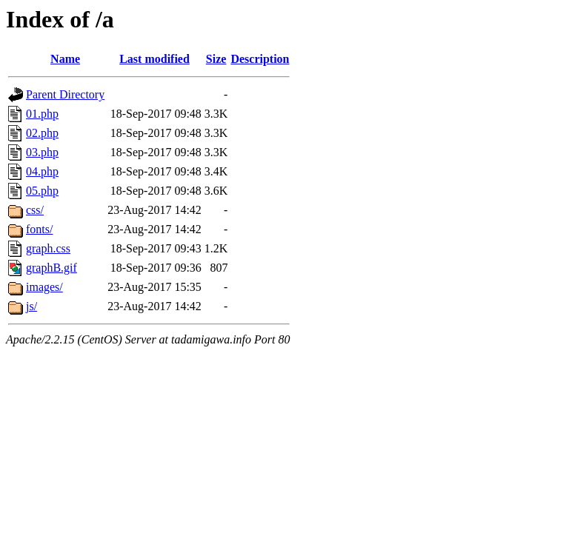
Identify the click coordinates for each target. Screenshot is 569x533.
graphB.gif (51, 267)
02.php (42, 133)
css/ (35, 210)
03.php (42, 152)
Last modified (154, 59)
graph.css (48, 248)
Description (259, 59)
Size (216, 59)
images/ (44, 287)
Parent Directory (65, 94)
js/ (31, 306)
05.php (42, 190)
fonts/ (39, 229)
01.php (42, 113)
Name (65, 59)
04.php (42, 171)
